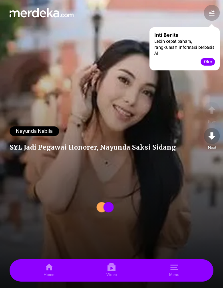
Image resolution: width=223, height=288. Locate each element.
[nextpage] (212, 139)
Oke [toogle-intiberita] (208, 61)
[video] (111, 270)
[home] (49, 270)
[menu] (174, 270)
